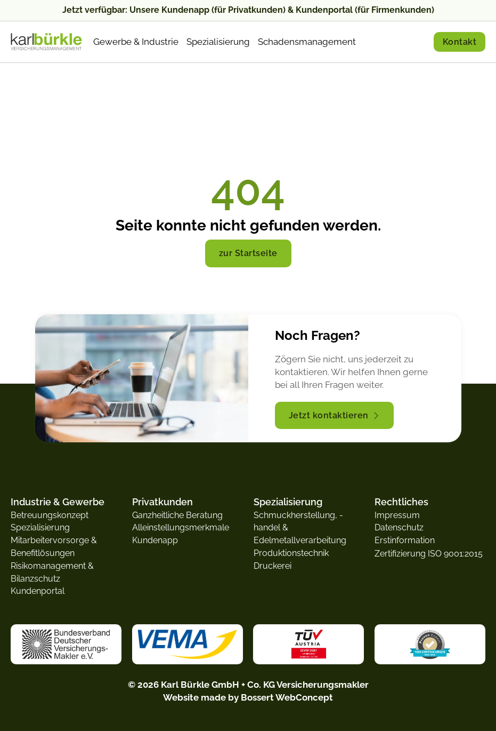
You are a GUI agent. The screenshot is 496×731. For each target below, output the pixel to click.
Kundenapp (155, 540)
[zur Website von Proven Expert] (430, 644)
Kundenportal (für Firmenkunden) (365, 10)
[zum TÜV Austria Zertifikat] (309, 644)
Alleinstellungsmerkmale (180, 527)
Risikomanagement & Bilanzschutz (52, 572)
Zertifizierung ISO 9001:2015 (429, 554)
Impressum (397, 515)
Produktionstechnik (291, 553)
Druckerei (272, 566)
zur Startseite (248, 253)
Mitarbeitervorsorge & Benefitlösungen (54, 546)
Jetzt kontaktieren (334, 415)
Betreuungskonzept (49, 515)
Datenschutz (399, 527)
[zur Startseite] (47, 42)
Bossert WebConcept (287, 697)
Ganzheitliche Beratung (177, 515)
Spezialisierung (218, 41)
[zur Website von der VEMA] (187, 643)
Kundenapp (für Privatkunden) (223, 10)
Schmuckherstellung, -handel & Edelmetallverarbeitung (300, 528)
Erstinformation (405, 540)
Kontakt (460, 42)
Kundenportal (37, 591)
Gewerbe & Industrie (135, 41)
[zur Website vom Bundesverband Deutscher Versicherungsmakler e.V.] (66, 643)
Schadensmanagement (307, 41)
